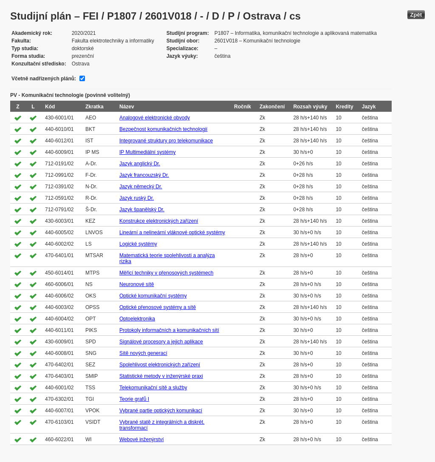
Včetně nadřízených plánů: (43, 79)
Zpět (416, 14)
